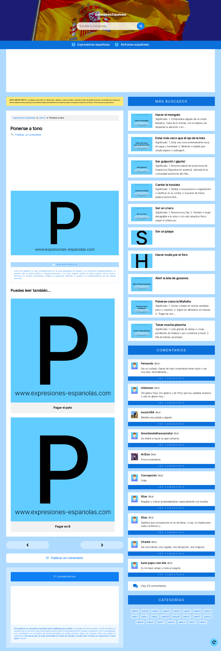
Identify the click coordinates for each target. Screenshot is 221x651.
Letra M (165, 617)
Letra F (187, 611)
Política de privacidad (120, 646)
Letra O (186, 617)
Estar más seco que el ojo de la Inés (180, 139)
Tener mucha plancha (170, 325)
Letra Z (202, 623)
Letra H (207, 611)
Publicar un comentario (28, 135)
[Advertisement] (110, 71)
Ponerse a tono (26, 129)
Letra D (166, 611)
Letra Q (207, 617)
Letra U (171, 623)
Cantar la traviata (167, 185)
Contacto (172, 646)
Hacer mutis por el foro (171, 255)
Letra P (197, 617)
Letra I (135, 617)
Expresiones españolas (93, 45)
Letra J (144, 617)
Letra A (135, 611)
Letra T (160, 623)
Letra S (150, 623)
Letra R (140, 623)
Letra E (176, 611)
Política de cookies (149, 646)
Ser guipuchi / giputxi (170, 162)
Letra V (181, 623)
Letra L (154, 617)
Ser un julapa (164, 232)
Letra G (197, 611)
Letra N (175, 617)
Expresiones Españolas (110, 12)
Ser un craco (164, 209)
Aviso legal (96, 646)
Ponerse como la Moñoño (173, 302)
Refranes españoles (135, 45)
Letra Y (192, 623)
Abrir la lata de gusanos (171, 279)
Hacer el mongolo (167, 115)
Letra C (155, 611)
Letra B (145, 611)
